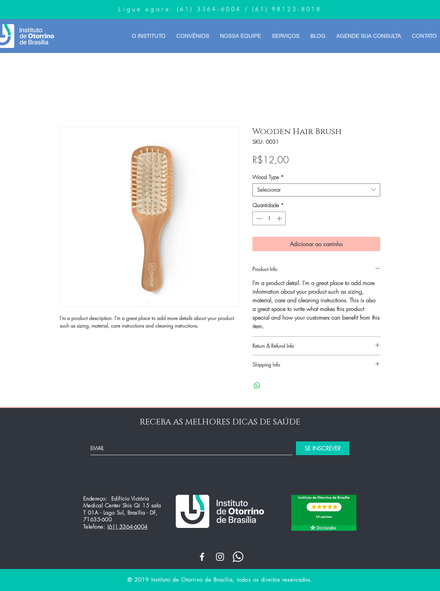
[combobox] (316, 189)
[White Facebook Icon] (202, 556)
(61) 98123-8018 (285, 9)
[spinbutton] (269, 218)
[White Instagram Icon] (220, 556)
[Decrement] (258, 218)
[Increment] (280, 218)
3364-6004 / (223, 9)
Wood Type (268, 177)
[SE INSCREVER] (322, 448)
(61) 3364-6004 (127, 526)
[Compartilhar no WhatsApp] (257, 385)
